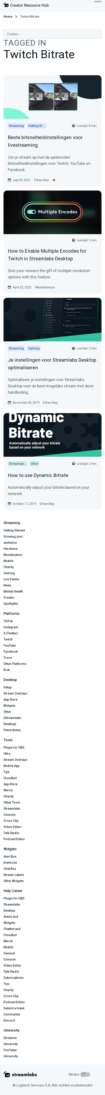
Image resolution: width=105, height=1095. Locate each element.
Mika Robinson (45, 287)
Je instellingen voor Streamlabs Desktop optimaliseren (52, 363)
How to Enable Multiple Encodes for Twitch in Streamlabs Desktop (47, 254)
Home (8, 16)
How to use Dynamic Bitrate (38, 475)
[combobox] (53, 34)
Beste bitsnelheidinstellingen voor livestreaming (45, 141)
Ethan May (41, 180)
